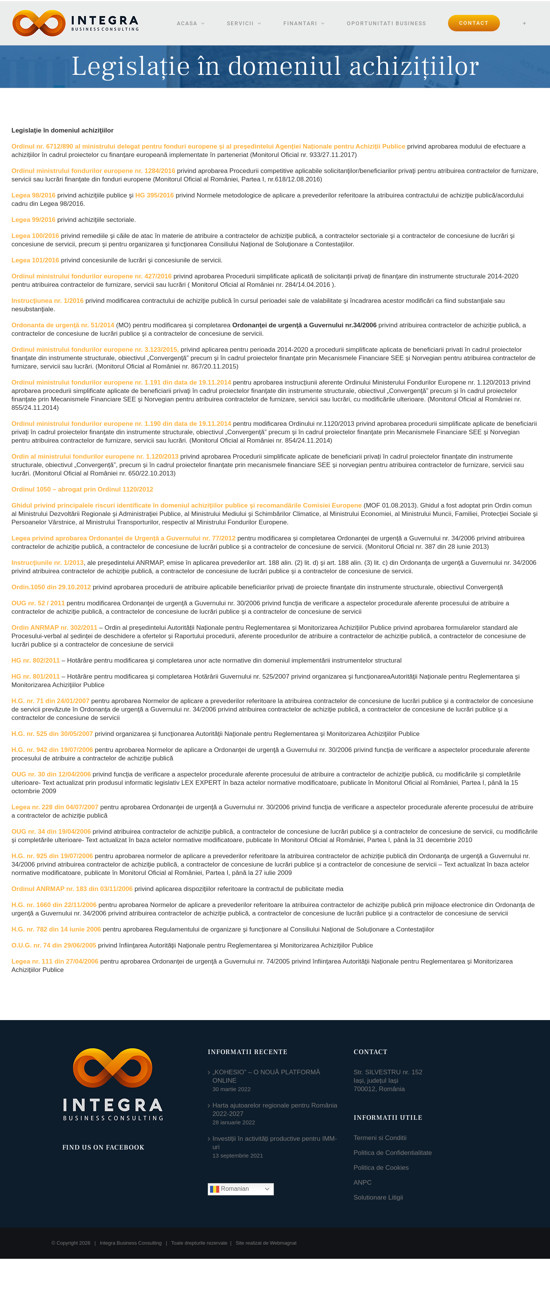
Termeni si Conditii (380, 1138)
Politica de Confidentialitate (393, 1152)
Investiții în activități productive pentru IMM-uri (274, 1143)
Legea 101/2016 (35, 260)
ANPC (363, 1182)
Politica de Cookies (381, 1167)
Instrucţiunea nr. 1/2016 (47, 300)
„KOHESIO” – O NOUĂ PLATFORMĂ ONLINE (266, 1076)
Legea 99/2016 (33, 219)
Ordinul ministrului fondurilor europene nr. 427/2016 (91, 276)
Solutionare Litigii (378, 1197)
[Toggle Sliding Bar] (525, 23)
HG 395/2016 (154, 195)
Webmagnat (283, 1243)
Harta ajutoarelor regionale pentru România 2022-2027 (274, 1109)
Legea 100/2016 (35, 235)
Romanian (229, 1189)
